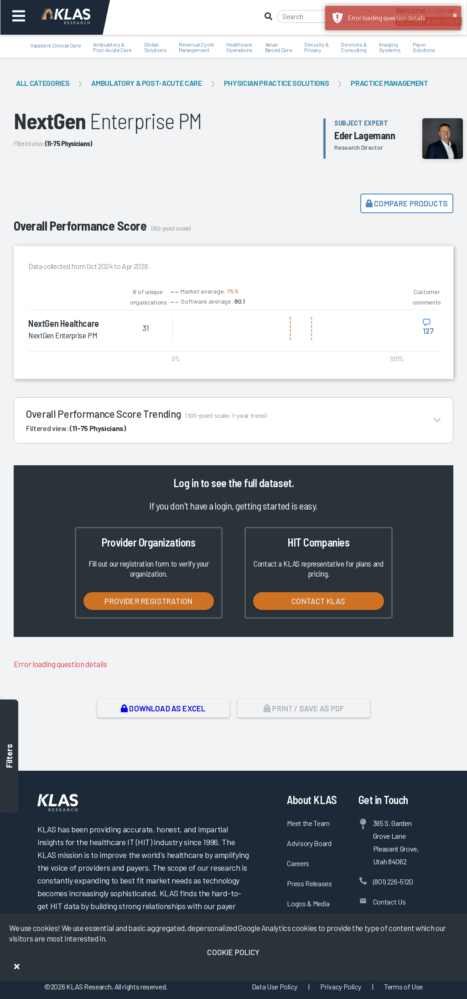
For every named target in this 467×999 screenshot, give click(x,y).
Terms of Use (403, 986)
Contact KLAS (318, 600)
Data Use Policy (274, 986)
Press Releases (309, 883)
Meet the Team (308, 823)
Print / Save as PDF (304, 708)
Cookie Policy (233, 952)
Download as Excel (163, 708)
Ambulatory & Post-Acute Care (146, 83)
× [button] (455, 14)
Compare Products (407, 203)
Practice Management (389, 83)
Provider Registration (148, 600)
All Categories (42, 83)
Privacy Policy (340, 986)
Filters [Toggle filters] (9, 756)
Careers (298, 863)
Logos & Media (308, 903)
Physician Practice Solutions (276, 83)
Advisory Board (309, 843)
